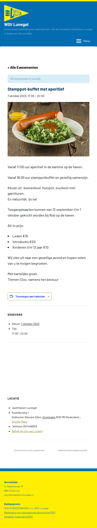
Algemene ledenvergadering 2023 (72, 450)
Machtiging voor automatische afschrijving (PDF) (30, 512)
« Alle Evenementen (23, 67)
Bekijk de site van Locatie (27, 431)
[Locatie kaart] (48, 367)
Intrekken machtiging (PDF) (18, 516)
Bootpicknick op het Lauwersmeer (29, 450)
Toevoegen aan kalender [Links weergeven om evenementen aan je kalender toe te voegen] (30, 296)
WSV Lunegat (16, 24)
